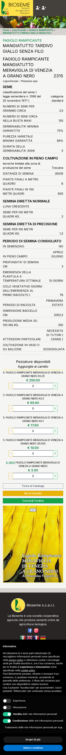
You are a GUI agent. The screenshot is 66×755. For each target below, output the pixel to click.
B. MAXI (10, 462)
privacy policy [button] (16, 660)
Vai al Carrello (33, 493)
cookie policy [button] (28, 670)
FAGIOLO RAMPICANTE (22, 40)
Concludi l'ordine (33, 500)
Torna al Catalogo (33, 485)
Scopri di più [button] (33, 739)
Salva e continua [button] (33, 747)
